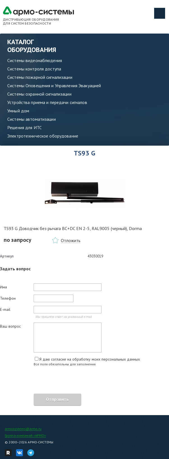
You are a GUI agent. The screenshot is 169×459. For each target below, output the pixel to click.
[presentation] (42, 381)
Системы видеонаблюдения (34, 60)
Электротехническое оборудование (42, 136)
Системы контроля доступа (34, 69)
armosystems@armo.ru (23, 429)
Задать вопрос (15, 268)
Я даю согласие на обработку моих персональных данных (89, 359)
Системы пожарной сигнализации (39, 77)
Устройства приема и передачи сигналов (47, 102)
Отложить (70, 240)
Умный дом (18, 110)
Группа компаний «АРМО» (25, 435)
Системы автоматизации (31, 119)
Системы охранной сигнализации (39, 94)
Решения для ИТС (24, 127)
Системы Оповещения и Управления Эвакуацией (54, 85)
